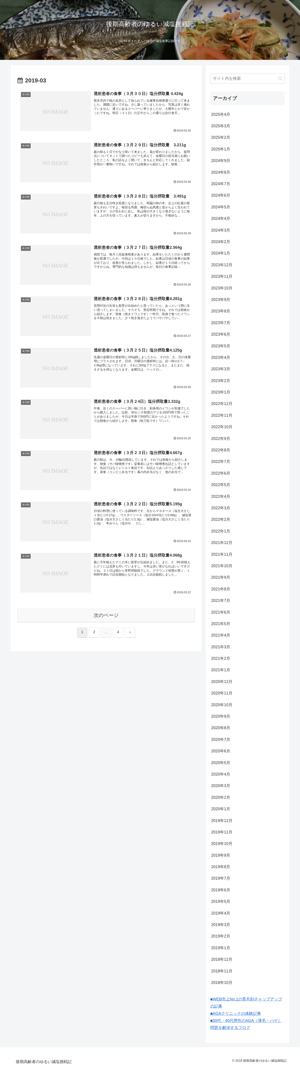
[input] (247, 79)
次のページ (106, 615)
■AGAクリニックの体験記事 (235, 1013)
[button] (280, 78)
